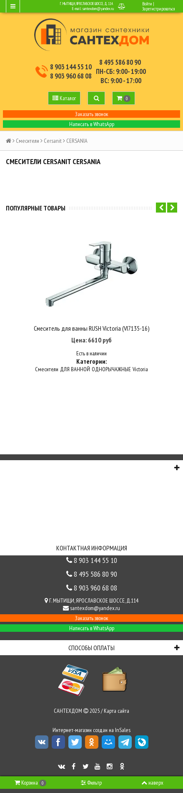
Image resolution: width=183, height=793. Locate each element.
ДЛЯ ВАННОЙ (75, 369)
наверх (152, 782)
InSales (122, 730)
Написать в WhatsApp (91, 124)
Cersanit (53, 140)
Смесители (27, 140)
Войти (147, 4)
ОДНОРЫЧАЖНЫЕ (111, 369)
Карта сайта (116, 710)
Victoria (140, 369)
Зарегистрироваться (158, 9)
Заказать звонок (91, 114)
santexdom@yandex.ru (98, 8)
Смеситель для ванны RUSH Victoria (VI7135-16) (92, 328)
